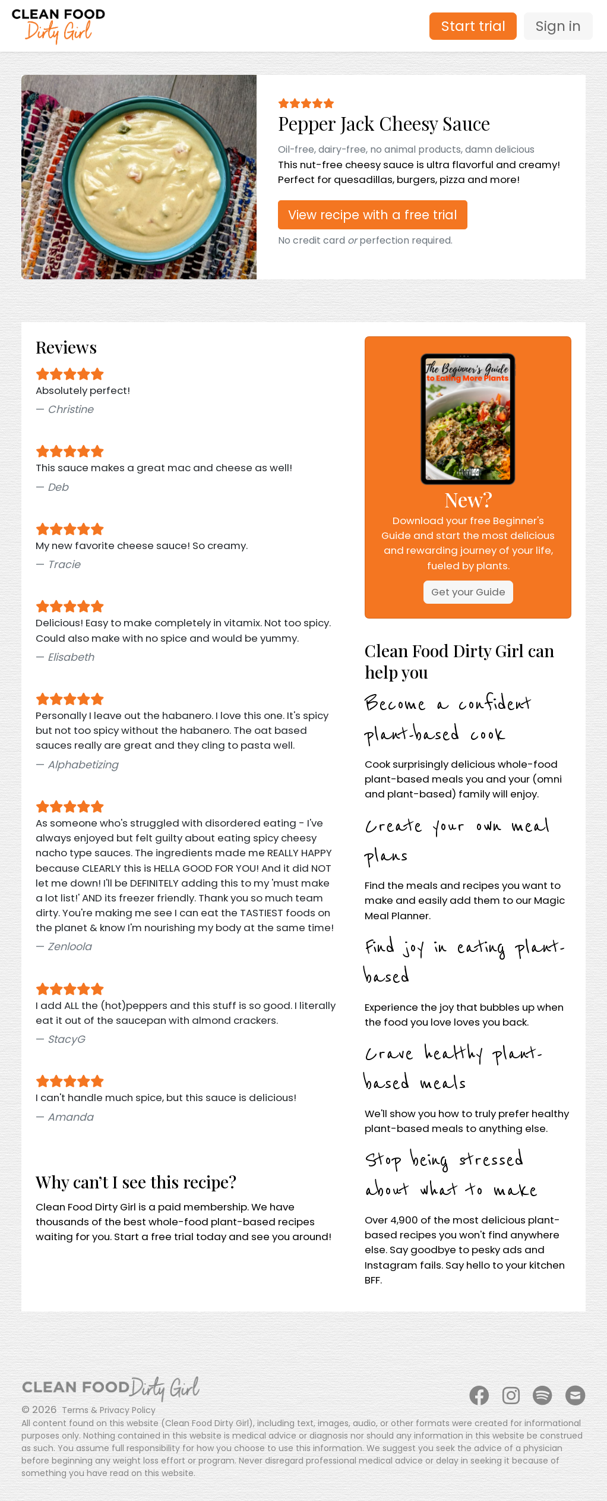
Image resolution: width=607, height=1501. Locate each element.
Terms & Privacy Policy (109, 1410)
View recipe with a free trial (372, 214)
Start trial (473, 26)
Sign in (558, 26)
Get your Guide (468, 592)
